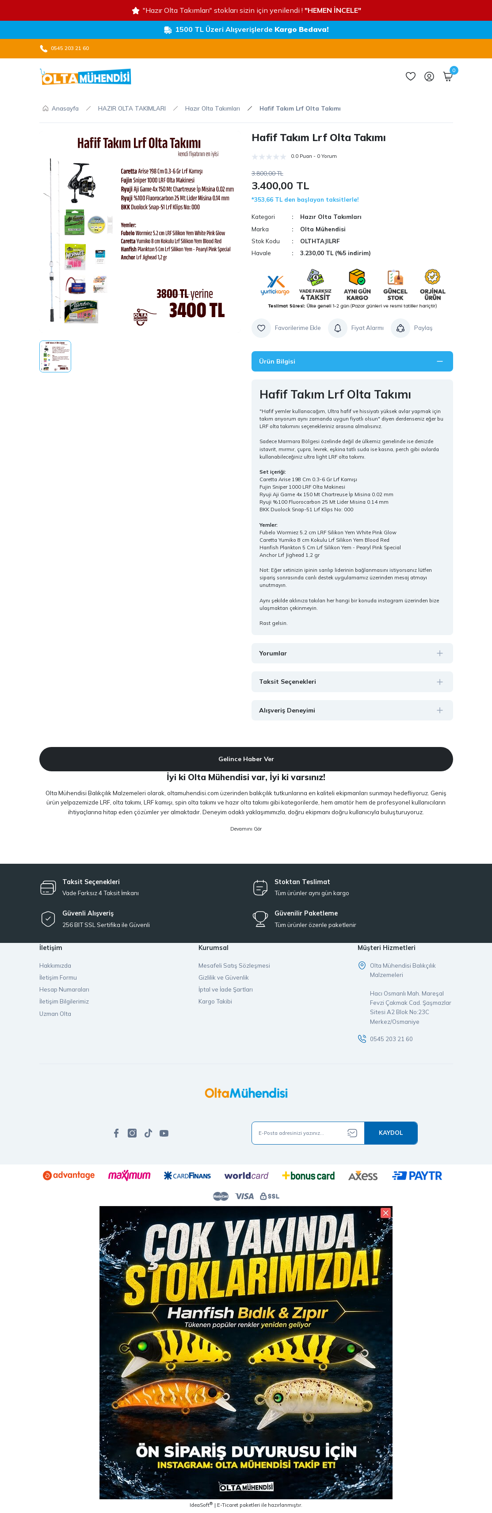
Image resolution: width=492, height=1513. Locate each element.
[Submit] (390, 1134)
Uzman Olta (55, 1014)
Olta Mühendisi (323, 229)
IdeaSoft (201, 1506)
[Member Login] (429, 76)
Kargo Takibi (215, 1002)
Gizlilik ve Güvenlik (223, 978)
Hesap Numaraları (64, 990)
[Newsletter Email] (335, 1134)
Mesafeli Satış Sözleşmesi (234, 966)
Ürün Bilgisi (277, 361)
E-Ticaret (227, 1507)
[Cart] (447, 76)
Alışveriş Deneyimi (288, 710)
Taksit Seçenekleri (288, 682)
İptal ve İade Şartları (225, 990)
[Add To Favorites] (286, 328)
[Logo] (85, 76)
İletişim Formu (58, 978)
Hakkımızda (55, 966)
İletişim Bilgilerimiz (64, 1002)
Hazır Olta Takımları (331, 216)
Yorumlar (273, 653)
